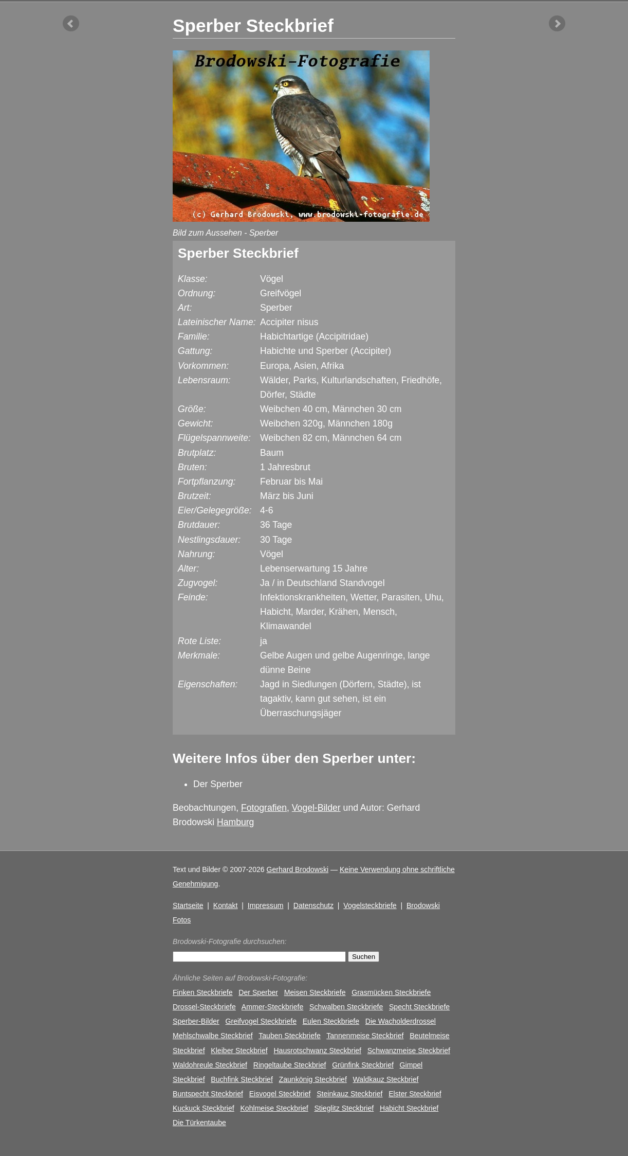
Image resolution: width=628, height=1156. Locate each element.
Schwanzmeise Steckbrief (408, 1050)
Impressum (266, 905)
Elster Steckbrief (415, 1094)
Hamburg (235, 822)
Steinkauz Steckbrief (349, 1094)
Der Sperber (218, 784)
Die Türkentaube (199, 1122)
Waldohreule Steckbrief (210, 1065)
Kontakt (225, 905)
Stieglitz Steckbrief (344, 1108)
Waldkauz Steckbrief (386, 1079)
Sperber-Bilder (196, 1021)
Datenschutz (313, 905)
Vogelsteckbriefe (369, 905)
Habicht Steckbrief (409, 1108)
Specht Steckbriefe (419, 1007)
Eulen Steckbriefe (331, 1021)
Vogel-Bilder (316, 808)
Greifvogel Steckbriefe (261, 1021)
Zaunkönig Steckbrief (313, 1079)
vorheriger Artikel (71, 23)
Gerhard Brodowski (298, 869)
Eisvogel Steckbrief (280, 1094)
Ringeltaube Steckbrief (289, 1065)
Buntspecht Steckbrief (208, 1094)
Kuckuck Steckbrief (203, 1108)
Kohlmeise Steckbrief (274, 1108)
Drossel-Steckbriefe (204, 1007)
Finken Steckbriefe (203, 992)
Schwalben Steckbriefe (346, 1007)
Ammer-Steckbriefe (272, 1007)
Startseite (188, 905)
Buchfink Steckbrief (242, 1079)
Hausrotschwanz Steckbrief (317, 1050)
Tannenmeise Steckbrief (364, 1035)
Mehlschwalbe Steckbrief (213, 1035)
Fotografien (264, 808)
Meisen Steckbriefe (315, 992)
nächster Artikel (557, 23)
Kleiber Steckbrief (239, 1050)
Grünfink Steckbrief (363, 1065)
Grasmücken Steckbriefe (391, 992)
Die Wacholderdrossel (400, 1021)
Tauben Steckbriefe (289, 1035)
